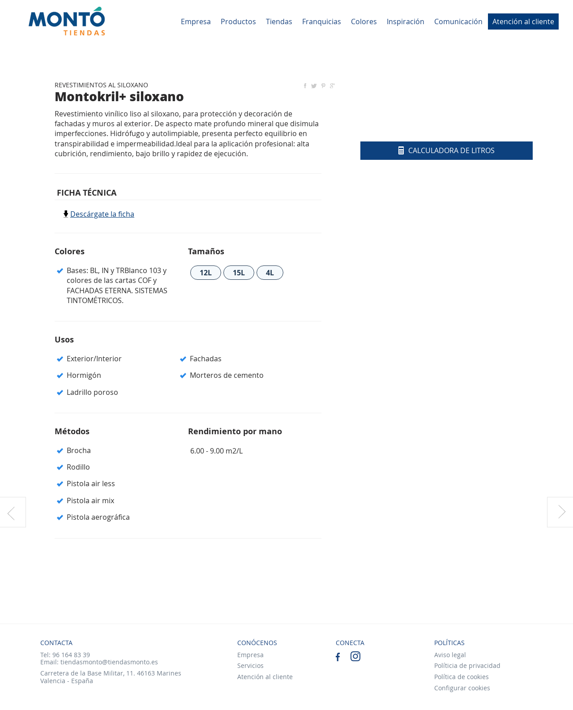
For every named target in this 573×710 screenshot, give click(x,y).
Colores (364, 21)
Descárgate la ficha (102, 214)
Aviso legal (450, 654)
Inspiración (405, 21)
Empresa (196, 21)
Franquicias (321, 21)
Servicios (250, 665)
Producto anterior (13, 512)
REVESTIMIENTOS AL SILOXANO (101, 85)
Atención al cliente (523, 21)
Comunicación (458, 21)
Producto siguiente (560, 512)
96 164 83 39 (71, 654)
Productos (238, 21)
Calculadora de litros (446, 150)
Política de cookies (461, 676)
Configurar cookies (462, 688)
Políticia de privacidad (467, 665)
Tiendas (279, 21)
